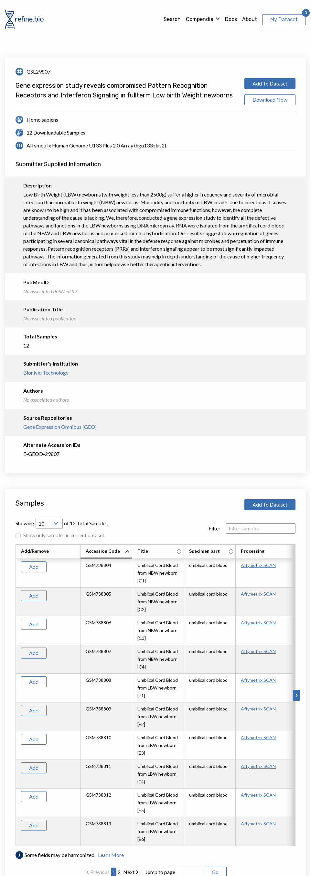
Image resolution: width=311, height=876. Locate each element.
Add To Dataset (269, 83)
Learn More (111, 855)
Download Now (269, 99)
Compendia (199, 19)
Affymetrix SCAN (258, 565)
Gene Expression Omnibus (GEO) (60, 427)
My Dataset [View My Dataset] (284, 19)
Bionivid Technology (46, 372)
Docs (231, 19)
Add (33, 567)
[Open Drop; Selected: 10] (49, 523)
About (249, 19)
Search (172, 19)
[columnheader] (106, 552)
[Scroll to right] (296, 695)
